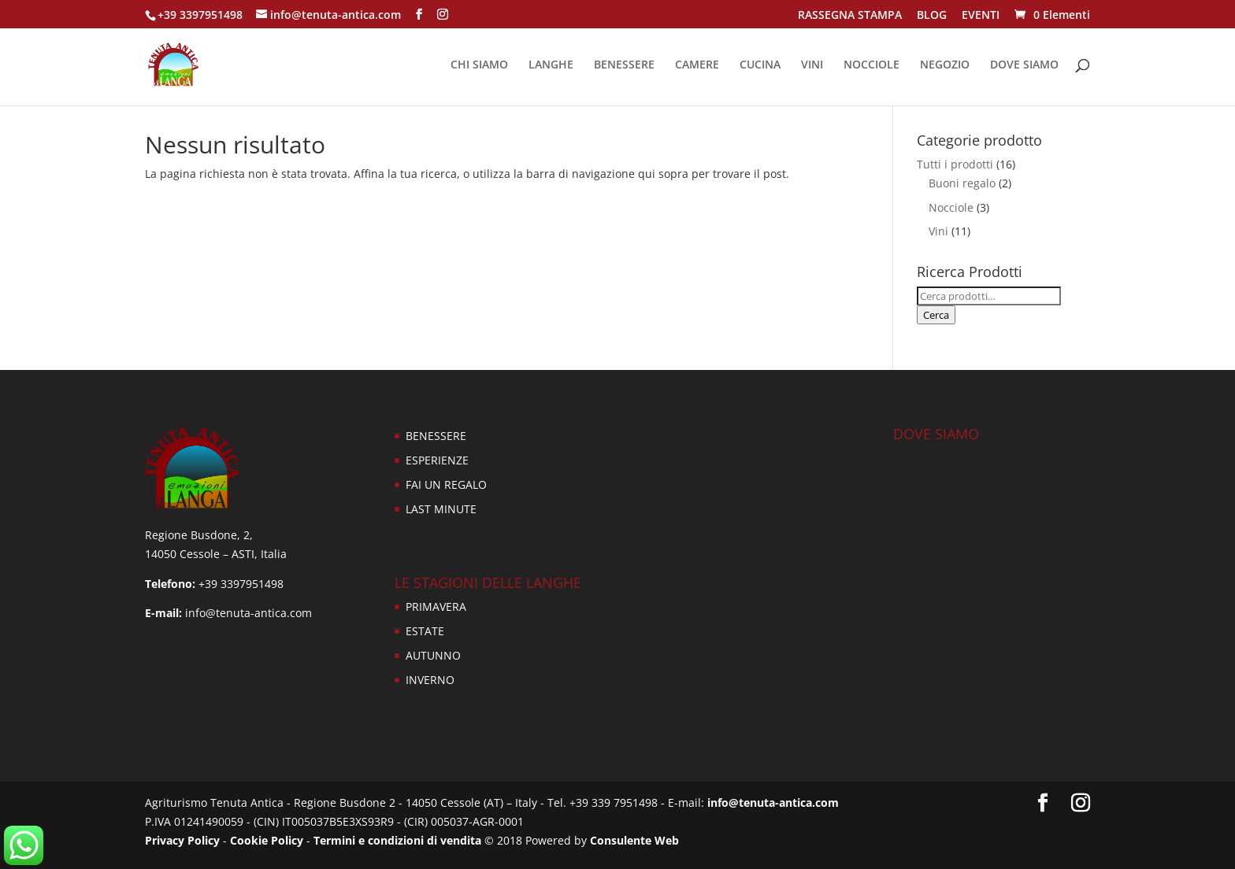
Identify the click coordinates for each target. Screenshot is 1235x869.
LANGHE (550, 65)
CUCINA (760, 65)
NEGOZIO (945, 65)
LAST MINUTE (441, 508)
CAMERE (697, 65)
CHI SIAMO (479, 65)
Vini (938, 231)
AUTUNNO (433, 655)
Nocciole (951, 207)
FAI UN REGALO (446, 484)
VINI (812, 65)
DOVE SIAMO (1024, 65)
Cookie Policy (266, 840)
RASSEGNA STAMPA (850, 15)
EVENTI (980, 15)
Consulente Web (634, 840)
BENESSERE (624, 65)
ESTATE (425, 630)
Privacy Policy (182, 840)
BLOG (932, 15)
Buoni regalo (962, 183)
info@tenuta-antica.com (773, 802)
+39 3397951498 (200, 14)
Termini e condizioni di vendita (397, 840)
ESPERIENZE (437, 460)
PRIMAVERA (436, 606)
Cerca (936, 315)
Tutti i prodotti (955, 164)
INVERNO (430, 679)
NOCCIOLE (871, 65)
